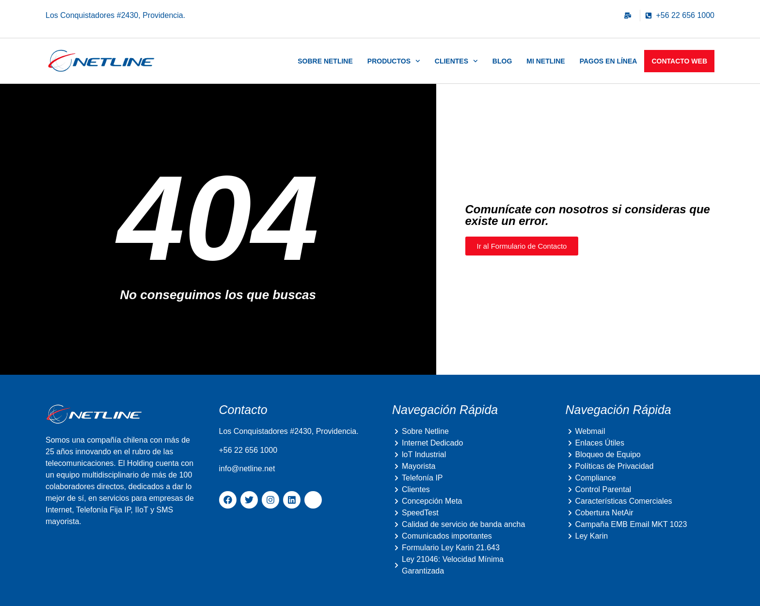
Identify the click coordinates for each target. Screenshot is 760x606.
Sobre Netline (325, 61)
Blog (502, 61)
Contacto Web (679, 61)
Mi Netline (545, 61)
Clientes (456, 61)
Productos (393, 61)
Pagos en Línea (608, 61)
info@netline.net (247, 468)
